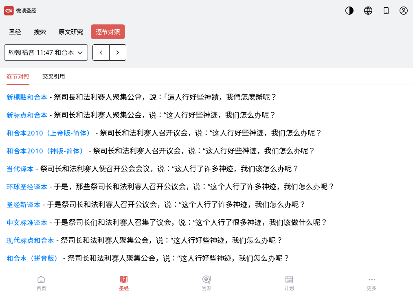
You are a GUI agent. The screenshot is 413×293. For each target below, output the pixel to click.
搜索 (40, 32)
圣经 (15, 32)
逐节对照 (108, 32)
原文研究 (71, 32)
